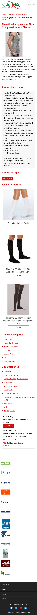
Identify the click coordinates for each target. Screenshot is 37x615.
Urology (6, 407)
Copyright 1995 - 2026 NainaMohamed (18, 612)
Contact (4, 594)
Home (4, 14)
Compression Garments (17, 14)
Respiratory (8, 403)
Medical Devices (9, 354)
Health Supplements (11, 343)
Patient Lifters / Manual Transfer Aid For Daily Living (19, 398)
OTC (5, 357)
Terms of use (5, 584)
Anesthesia (8, 371)
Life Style (7, 350)
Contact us (8, 426)
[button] (29, 3)
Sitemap (4, 599)
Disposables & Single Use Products (16, 379)
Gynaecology (8, 382)
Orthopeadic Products (11, 393)
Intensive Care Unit (10, 386)
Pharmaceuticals (9, 361)
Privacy (4, 589)
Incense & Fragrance (11, 346)
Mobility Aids (8, 390)
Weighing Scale (9, 411)
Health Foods (8, 339)
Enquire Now (7, 178)
